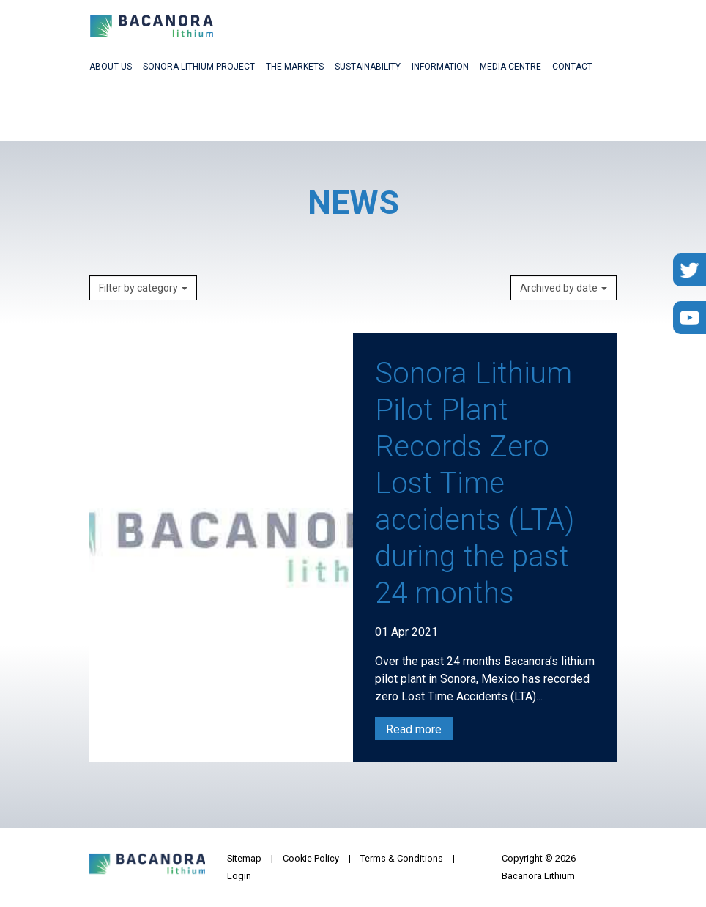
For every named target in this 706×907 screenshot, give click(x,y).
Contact (572, 67)
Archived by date (563, 288)
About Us (110, 67)
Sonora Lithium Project (199, 67)
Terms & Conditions (401, 858)
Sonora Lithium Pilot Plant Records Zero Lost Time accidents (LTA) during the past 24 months (474, 483)
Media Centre (510, 67)
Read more (414, 729)
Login (239, 875)
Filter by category (143, 288)
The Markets (295, 67)
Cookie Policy (311, 858)
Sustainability (368, 67)
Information (440, 67)
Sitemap (244, 858)
